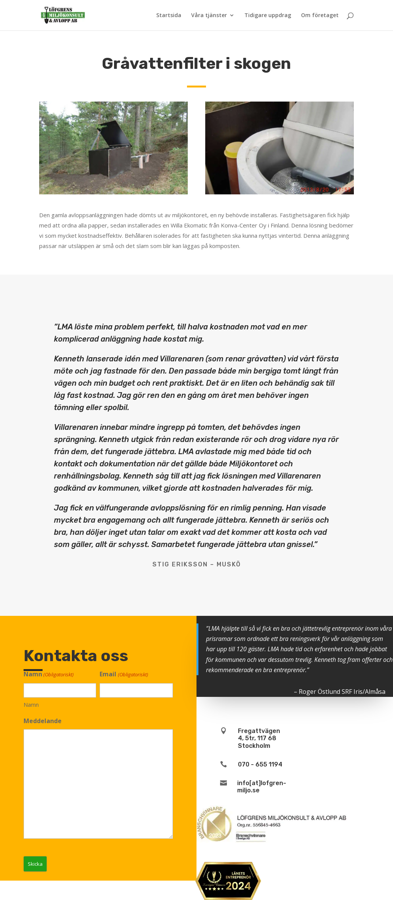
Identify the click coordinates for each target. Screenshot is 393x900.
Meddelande (43, 721)
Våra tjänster (209, 16)
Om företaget (320, 16)
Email (124, 674)
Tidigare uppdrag (267, 16)
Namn (31, 704)
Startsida (168, 16)
